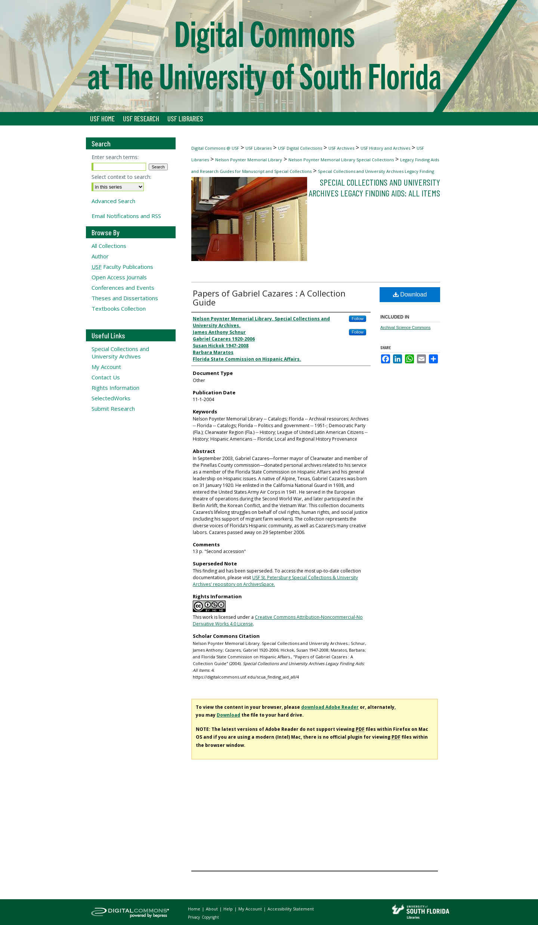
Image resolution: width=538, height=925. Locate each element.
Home (194, 909)
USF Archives (341, 148)
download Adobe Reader (330, 707)
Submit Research (113, 408)
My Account (106, 366)
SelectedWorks (111, 398)
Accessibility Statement (291, 909)
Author (100, 256)
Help (228, 909)
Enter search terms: (115, 157)
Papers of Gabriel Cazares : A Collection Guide (269, 298)
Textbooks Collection (119, 308)
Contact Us (106, 377)
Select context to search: (121, 176)
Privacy (194, 917)
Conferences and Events (123, 287)
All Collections (109, 245)
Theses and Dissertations (125, 298)
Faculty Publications (122, 266)
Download (410, 294)
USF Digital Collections (300, 148)
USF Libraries (258, 148)
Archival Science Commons (405, 327)
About (212, 909)
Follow (358, 318)
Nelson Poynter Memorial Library (248, 159)
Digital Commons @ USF (215, 148)
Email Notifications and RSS (126, 216)
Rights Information (115, 387)
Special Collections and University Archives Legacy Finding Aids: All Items (374, 187)
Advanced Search (113, 201)
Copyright (210, 917)
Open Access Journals (119, 277)
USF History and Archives (385, 148)
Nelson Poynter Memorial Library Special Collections (341, 159)
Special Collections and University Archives (120, 352)
